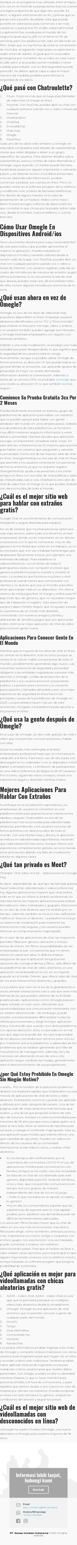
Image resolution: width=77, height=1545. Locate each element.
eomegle (62, 379)
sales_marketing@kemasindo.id (40, 1507)
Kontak (38, 1490)
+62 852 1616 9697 (32, 1515)
